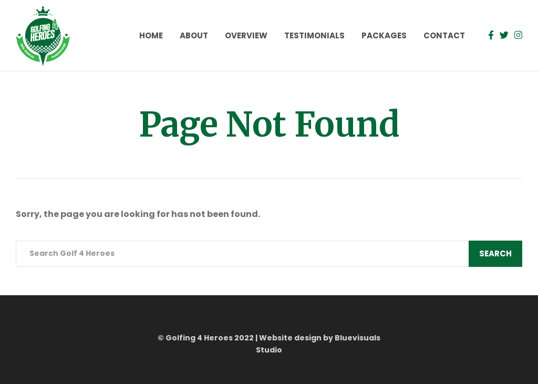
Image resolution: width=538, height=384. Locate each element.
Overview (246, 35)
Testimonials (314, 35)
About (194, 35)
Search (495, 253)
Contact (444, 35)
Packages (384, 35)
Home (151, 35)
